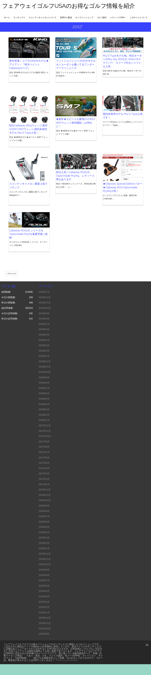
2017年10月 (45, 436)
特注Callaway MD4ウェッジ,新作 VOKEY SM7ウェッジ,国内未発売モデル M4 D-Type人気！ (28, 129)
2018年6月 (44, 393)
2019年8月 (44, 318)
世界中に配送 (66, 17)
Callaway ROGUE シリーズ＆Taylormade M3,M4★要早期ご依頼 (28, 234)
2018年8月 (44, 383)
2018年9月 (44, 377)
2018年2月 (44, 415)
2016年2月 (44, 543)
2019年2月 (44, 351)
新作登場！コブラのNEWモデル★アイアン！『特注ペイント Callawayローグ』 (29, 64)
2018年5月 (44, 399)
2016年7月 (44, 516)
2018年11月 (45, 366)
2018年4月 (44, 404)
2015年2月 (44, 607)
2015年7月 (44, 580)
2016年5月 (44, 527)
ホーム (7, 17)
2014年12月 (45, 618)
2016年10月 (45, 500)
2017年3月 (44, 473)
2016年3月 (44, 537)
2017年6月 (44, 457)
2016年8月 (44, 511)
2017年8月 (44, 447)
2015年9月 (44, 570)
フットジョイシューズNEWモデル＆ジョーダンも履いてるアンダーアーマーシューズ (76, 64)
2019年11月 (45, 302)
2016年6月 (44, 522)
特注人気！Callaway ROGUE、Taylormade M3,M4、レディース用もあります (75, 176)
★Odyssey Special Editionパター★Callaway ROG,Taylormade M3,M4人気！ (122, 187)
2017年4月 (44, 468)
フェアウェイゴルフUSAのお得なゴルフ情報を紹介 (68, 5)
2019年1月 (44, 356)
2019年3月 (44, 345)
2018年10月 (45, 372)
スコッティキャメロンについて (42, 17)
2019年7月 (44, 324)
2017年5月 (44, 463)
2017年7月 (44, 452)
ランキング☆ (19, 17)
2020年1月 (44, 292)
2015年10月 (45, 564)
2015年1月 (44, 612)
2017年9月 (44, 441)
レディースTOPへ (118, 17)
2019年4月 (44, 340)
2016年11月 (45, 495)
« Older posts (11, 274)
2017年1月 (44, 484)
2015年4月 (44, 596)
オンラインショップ (84, 17)
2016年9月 (44, 505)
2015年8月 (44, 575)
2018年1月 (44, 420)
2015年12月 (45, 554)
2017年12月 (45, 425)
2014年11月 (45, 623)
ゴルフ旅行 (102, 17)
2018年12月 (45, 361)
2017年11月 (45, 431)
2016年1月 (44, 548)
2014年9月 (44, 634)
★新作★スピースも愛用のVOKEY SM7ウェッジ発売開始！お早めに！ (75, 123)
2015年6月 (44, 586)
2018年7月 (44, 388)
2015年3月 (44, 602)
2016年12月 (45, 489)
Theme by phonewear (67, 660)
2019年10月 (45, 308)
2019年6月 (44, 329)
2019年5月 (44, 335)
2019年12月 (45, 297)
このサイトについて (138, 17)
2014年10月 (45, 628)
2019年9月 (44, 313)
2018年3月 (44, 409)
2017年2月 (44, 479)
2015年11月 (45, 559)
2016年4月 (44, 532)
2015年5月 (44, 591)
